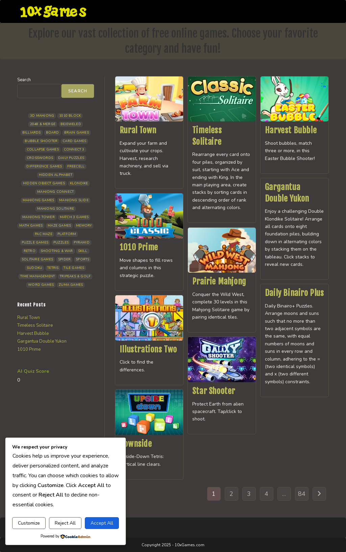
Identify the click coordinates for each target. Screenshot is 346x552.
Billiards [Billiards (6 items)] (31, 132)
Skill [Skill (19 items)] (83, 251)
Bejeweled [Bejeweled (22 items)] (70, 124)
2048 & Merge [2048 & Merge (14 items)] (42, 124)
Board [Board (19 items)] (52, 132)
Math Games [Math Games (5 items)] (31, 225)
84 (301, 494)
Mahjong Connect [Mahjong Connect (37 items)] (55, 191)
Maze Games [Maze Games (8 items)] (59, 225)
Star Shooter (213, 391)
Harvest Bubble (291, 130)
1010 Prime (139, 247)
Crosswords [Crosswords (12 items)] (40, 158)
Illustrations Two (148, 349)
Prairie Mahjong (219, 281)
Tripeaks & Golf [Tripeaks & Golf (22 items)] (75, 276)
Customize (29, 523)
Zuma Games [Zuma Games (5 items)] (71, 284)
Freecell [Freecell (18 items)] (76, 166)
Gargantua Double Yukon (42, 341)
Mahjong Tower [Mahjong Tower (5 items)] (38, 217)
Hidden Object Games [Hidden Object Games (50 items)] (44, 183)
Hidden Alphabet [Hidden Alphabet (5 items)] (55, 174)
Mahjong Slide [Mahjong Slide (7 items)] (74, 200)
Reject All (65, 523)
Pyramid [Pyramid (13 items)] (81, 242)
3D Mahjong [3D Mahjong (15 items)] (42, 115)
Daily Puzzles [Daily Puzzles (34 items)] (71, 158)
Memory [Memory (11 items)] (84, 225)
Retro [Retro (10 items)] (29, 251)
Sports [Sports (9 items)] (82, 259)
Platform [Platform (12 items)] (66, 234)
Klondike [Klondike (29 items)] (79, 183)
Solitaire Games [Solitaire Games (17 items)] (37, 259)
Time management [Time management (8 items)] (37, 276)
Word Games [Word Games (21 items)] (41, 284)
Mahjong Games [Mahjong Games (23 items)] (38, 200)
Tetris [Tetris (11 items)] (52, 268)
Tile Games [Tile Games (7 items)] (74, 268)
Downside (136, 444)
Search (24, 80)
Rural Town (138, 130)
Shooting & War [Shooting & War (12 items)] (57, 251)
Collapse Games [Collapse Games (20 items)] (43, 149)
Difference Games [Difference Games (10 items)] (44, 166)
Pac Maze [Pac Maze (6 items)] (43, 234)
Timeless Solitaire (35, 325)
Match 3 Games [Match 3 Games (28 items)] (74, 217)
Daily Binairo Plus (294, 293)
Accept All (102, 523)
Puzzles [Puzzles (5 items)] (61, 242)
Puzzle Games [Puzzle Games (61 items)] (35, 242)
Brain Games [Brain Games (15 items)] (76, 132)
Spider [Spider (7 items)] (64, 259)
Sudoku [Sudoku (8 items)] (34, 268)
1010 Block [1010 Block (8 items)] (70, 115)
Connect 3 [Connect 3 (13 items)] (74, 149)
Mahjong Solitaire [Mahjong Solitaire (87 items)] (55, 208)
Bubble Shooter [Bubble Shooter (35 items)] (41, 141)
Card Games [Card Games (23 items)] (74, 141)
